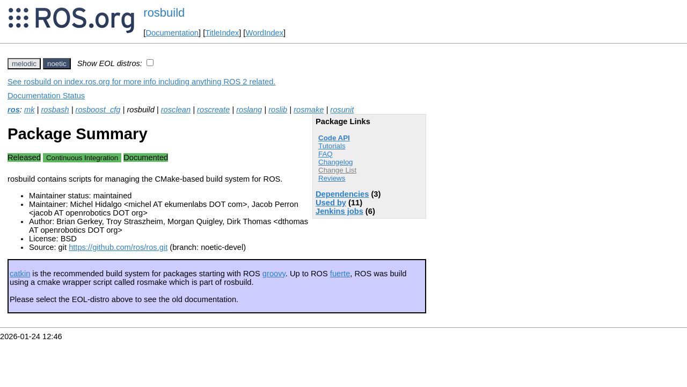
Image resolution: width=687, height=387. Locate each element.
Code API (334, 138)
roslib (277, 109)
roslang (249, 109)
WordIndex (264, 32)
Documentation (172, 32)
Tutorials (332, 146)
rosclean (176, 109)
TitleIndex (222, 32)
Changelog (335, 162)
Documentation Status (46, 95)
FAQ (325, 154)
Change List (337, 170)
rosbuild (164, 12)
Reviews (331, 178)
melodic (24, 64)
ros (14, 109)
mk (29, 109)
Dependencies (342, 194)
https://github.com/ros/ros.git (118, 247)
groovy (274, 273)
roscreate (213, 109)
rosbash (55, 109)
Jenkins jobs (339, 211)
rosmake (309, 109)
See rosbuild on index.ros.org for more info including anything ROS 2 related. (141, 81)
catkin (20, 273)
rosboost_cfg (98, 109)
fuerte (340, 273)
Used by (331, 202)
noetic (57, 64)
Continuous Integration (82, 158)
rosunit (342, 109)
